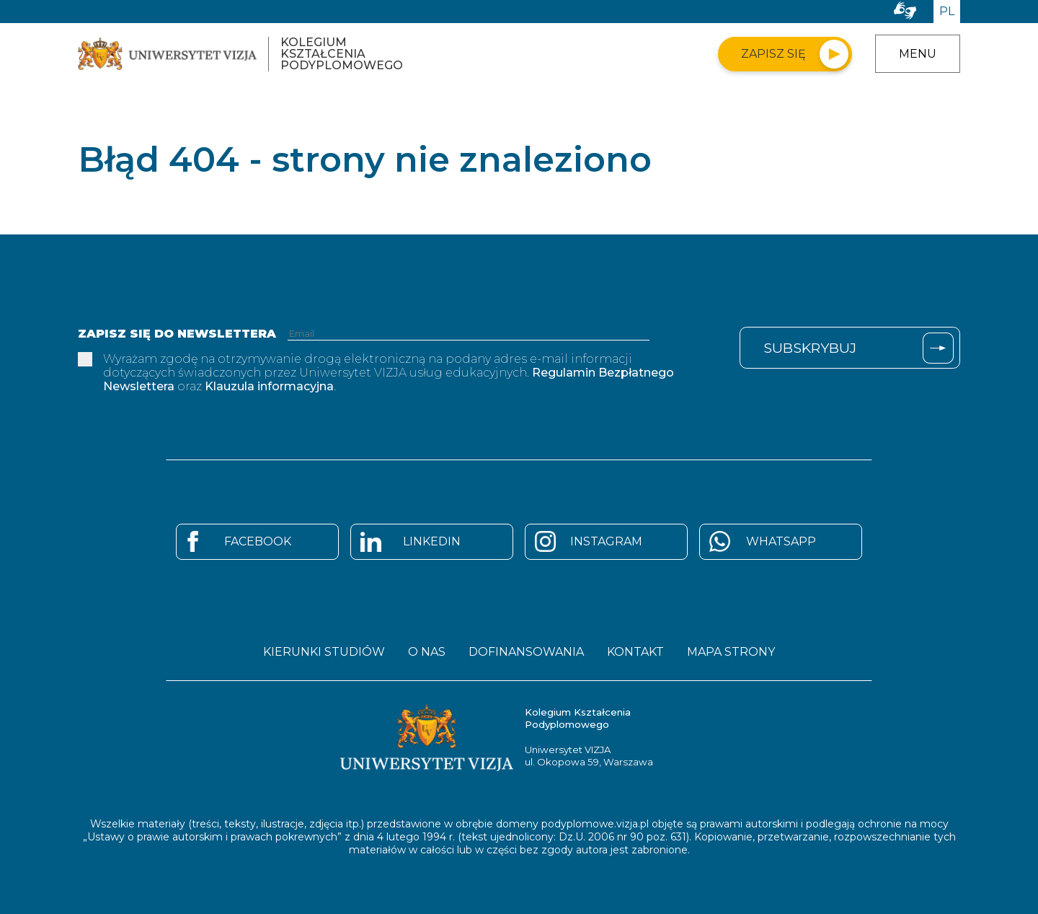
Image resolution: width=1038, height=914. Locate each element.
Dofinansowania (526, 652)
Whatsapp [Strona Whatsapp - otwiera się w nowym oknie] (781, 541)
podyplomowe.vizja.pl (595, 823)
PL (946, 11)
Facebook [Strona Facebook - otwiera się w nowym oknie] (257, 541)
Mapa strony (731, 652)
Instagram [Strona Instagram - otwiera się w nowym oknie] (606, 541)
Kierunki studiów (324, 652)
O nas (426, 652)
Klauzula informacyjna (269, 386)
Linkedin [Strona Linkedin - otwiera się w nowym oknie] (432, 541)
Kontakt (635, 652)
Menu (917, 54)
